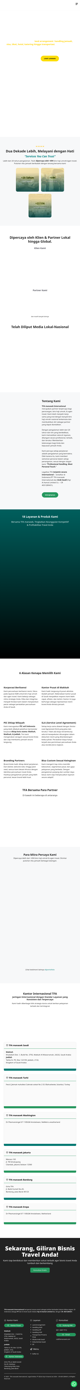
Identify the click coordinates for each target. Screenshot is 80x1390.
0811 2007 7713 (61, 1330)
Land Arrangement (38, 1325)
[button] (74, 1384)
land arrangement (44, 41)
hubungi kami (30, 59)
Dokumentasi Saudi (39, 1342)
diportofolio (50, 969)
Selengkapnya (50, 495)
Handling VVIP (37, 1332)
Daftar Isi (35, 1354)
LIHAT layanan (50, 59)
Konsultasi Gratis (40, 1270)
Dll (33, 1344)
